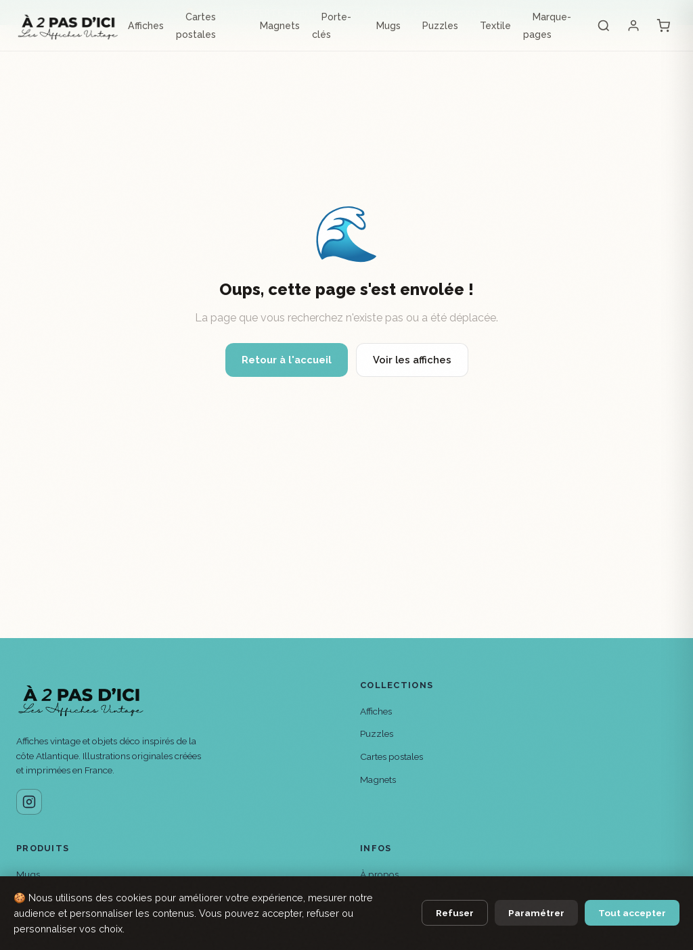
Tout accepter (632, 912)
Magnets (280, 25)
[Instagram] (29, 802)
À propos (379, 874)
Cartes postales (196, 26)
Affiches (146, 25)
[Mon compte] (633, 25)
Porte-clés (331, 26)
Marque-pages (547, 26)
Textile (495, 25)
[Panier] (663, 25)
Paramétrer (536, 912)
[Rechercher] (603, 25)
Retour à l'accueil (287, 359)
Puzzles (440, 25)
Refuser (455, 912)
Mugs (388, 25)
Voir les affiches (412, 359)
